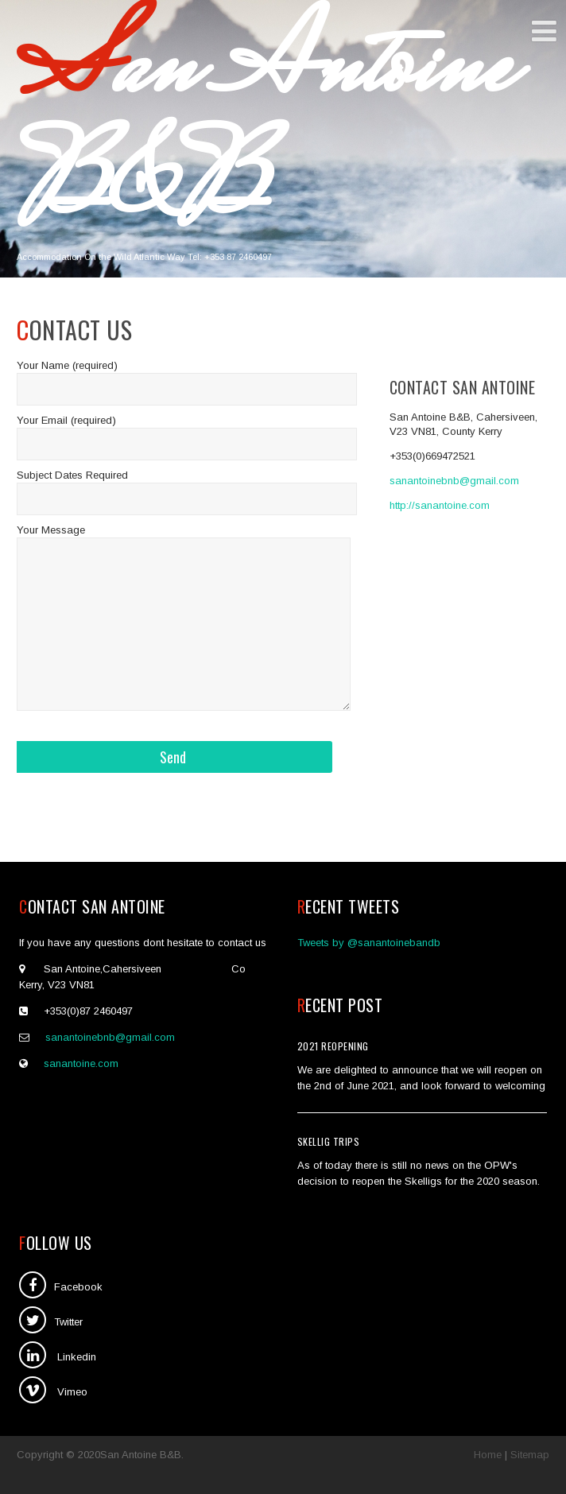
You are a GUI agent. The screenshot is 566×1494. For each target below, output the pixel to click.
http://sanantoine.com (440, 505)
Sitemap (529, 1455)
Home (488, 1455)
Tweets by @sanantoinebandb (368, 943)
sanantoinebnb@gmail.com (454, 481)
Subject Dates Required (72, 475)
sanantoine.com (81, 1063)
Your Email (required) (66, 420)
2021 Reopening (333, 1046)
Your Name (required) (67, 365)
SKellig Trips (328, 1141)
